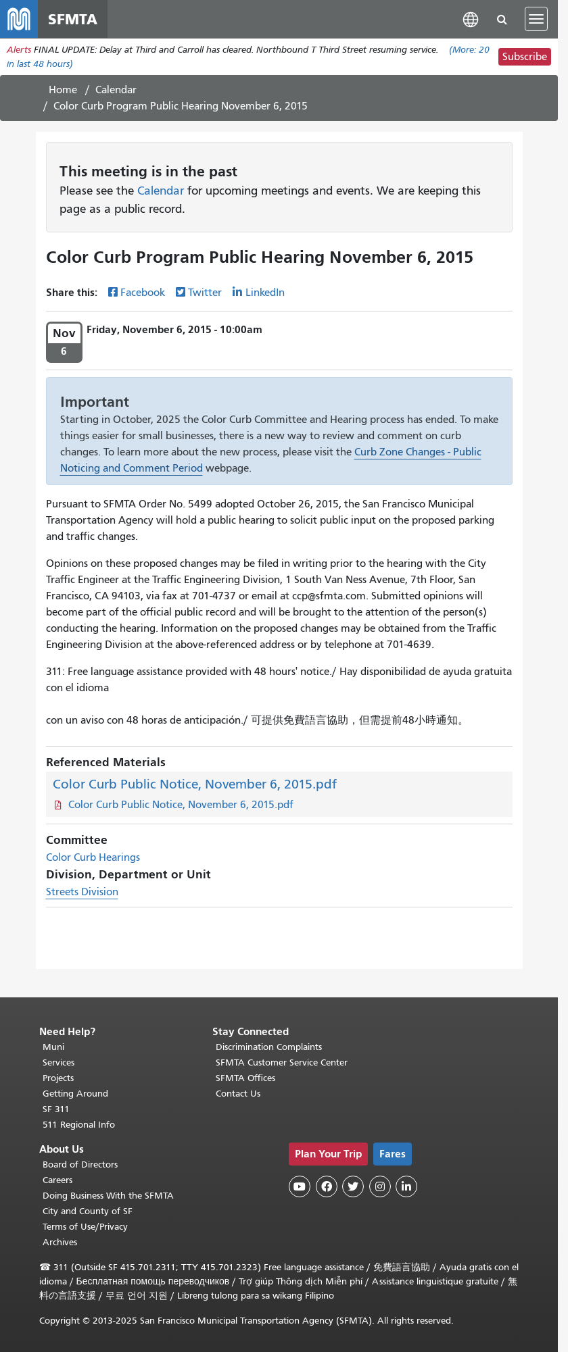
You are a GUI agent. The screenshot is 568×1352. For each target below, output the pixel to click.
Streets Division (82, 892)
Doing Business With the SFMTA (108, 1195)
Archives (60, 1242)
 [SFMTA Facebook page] (326, 1186)
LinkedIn (265, 292)
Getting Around (75, 1093)
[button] (470, 18)
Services (58, 1062)
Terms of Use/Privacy (85, 1226)
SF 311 (56, 1109)
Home (63, 90)
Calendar (116, 90)
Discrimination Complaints (269, 1047)
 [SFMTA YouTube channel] (299, 1186)
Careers (57, 1180)
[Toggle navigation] (536, 19)
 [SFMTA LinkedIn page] (406, 1186)
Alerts (19, 49)
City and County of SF (88, 1211)
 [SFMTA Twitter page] (353, 1186)
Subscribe (524, 57)
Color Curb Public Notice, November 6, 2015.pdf (195, 784)
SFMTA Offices (245, 1078)
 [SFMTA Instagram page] (380, 1186)
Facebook (142, 292)
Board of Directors (80, 1164)
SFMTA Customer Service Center (282, 1062)
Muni (53, 1047)
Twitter (205, 292)
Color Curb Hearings (93, 857)
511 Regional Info (79, 1124)
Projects (58, 1078)
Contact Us (238, 1093)
